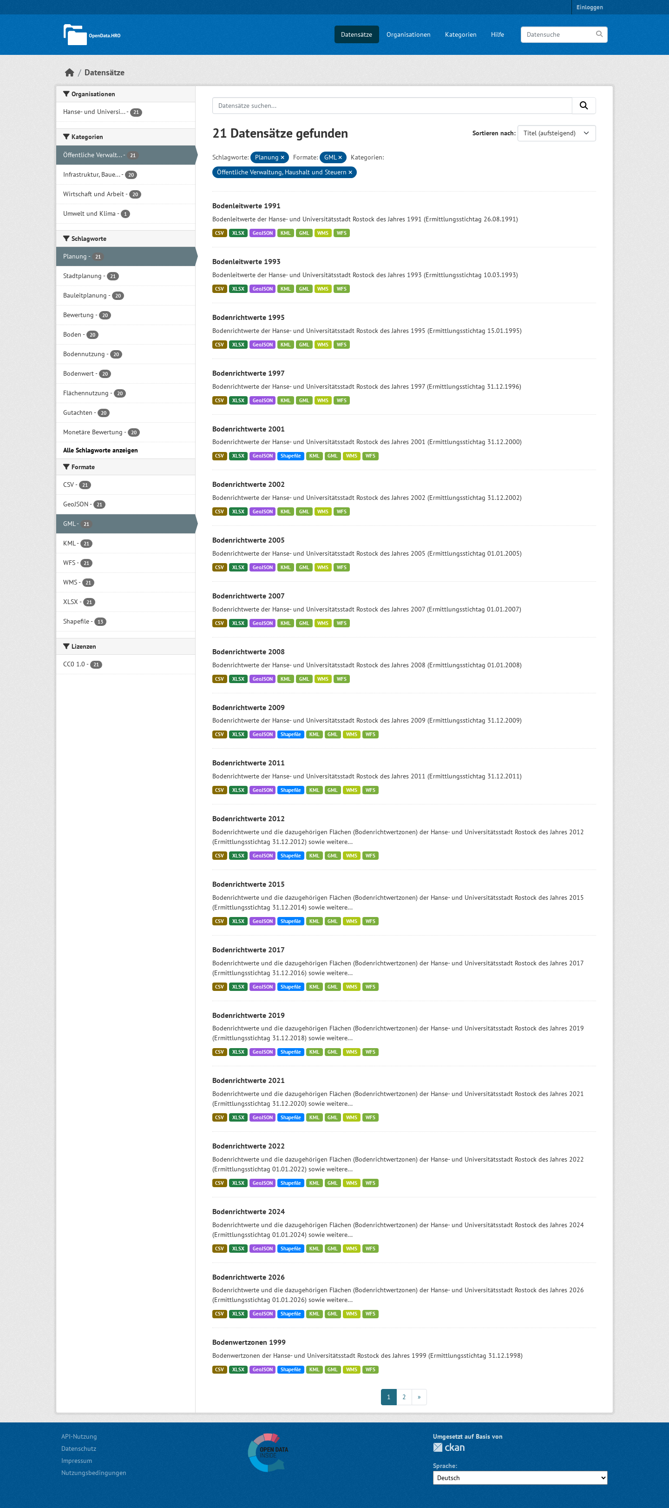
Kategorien (461, 34)
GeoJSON (263, 233)
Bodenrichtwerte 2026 (248, 1277)
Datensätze (356, 34)
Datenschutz (78, 1448)
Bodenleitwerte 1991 (246, 205)
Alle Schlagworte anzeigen (100, 450)
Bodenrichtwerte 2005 (248, 540)
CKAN (449, 1447)
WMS (322, 233)
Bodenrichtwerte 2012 (248, 818)
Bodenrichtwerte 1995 (248, 317)
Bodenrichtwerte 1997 (248, 373)
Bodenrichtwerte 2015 (248, 884)
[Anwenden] (600, 34)
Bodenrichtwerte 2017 (248, 949)
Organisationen (409, 34)
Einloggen (590, 7)
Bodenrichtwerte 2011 (248, 762)
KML (286, 233)
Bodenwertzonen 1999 (249, 1342)
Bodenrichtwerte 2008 (248, 651)
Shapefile (291, 455)
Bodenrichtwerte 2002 (248, 484)
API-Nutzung (79, 1436)
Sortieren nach (493, 133)
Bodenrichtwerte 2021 (248, 1080)
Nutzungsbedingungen (93, 1472)
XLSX (238, 233)
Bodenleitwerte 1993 (246, 261)
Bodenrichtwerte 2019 (248, 1015)
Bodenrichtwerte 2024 (248, 1211)
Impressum (76, 1460)
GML (304, 233)
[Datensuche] (564, 35)
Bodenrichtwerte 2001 (248, 428)
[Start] (69, 72)
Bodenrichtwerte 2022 (248, 1145)
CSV (219, 233)
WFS (342, 233)
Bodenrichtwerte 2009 (248, 707)
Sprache (444, 1465)
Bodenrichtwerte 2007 (248, 595)
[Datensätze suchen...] (392, 105)
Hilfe (497, 34)
